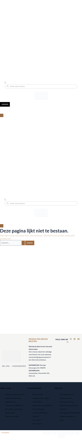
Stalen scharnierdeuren (15, 395)
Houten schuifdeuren (14, 405)
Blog (62, 420)
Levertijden (37, 402)
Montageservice (66, 395)
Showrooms (37, 424)
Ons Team (36, 420)
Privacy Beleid (38, 409)
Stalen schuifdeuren (13, 398)
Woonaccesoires (12, 416)
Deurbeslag (10, 413)
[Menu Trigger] (4, 4)
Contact (35, 416)
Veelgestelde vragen (41, 398)
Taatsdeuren (10, 402)
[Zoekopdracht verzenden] (23, 243)
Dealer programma (67, 416)
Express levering (67, 402)
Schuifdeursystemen (14, 409)
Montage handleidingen (70, 413)
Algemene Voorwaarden (42, 405)
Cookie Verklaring (39, 413)
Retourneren (37, 395)
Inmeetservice (66, 398)
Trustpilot (5, 433)
